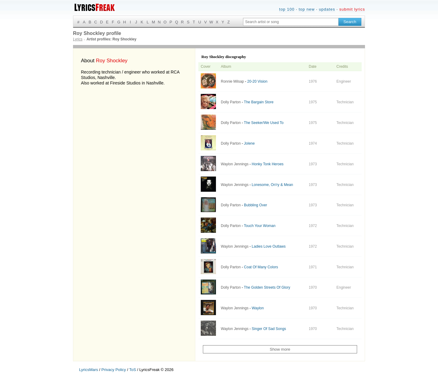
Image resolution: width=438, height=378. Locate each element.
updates (327, 9)
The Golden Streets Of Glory (267, 287)
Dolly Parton (231, 102)
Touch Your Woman (260, 226)
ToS (132, 369)
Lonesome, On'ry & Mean (272, 185)
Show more (280, 349)
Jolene (249, 143)
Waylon (258, 308)
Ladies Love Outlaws (269, 246)
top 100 (286, 9)
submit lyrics (352, 9)
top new (307, 9)
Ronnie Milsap (232, 81)
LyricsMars (88, 369)
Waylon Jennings (235, 164)
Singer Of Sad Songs (269, 329)
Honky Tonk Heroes (268, 164)
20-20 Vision (257, 81)
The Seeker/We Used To (263, 123)
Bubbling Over (255, 205)
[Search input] (291, 22)
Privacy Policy (113, 369)
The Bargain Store (258, 102)
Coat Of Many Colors (261, 267)
